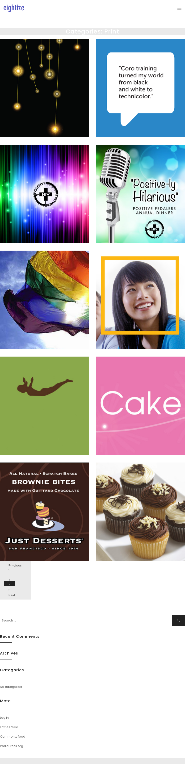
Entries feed (9, 727)
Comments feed (12, 736)
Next (11, 595)
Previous (15, 565)
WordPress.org (11, 746)
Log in (4, 717)
